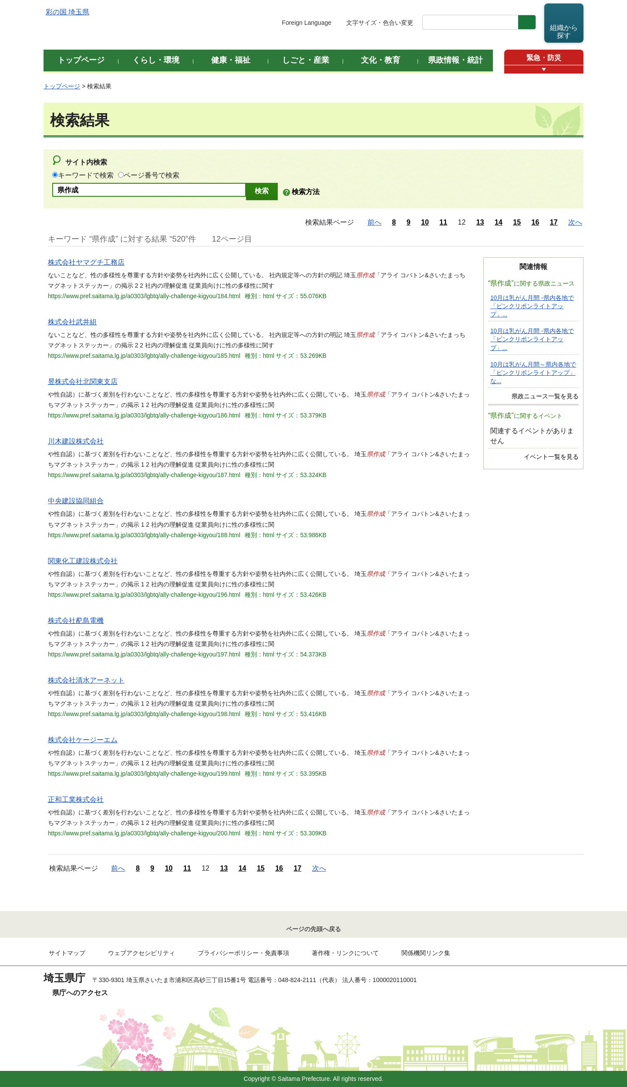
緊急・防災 (543, 57)
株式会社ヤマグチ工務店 (86, 262)
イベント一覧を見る (551, 457)
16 (535, 222)
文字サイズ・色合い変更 (379, 22)
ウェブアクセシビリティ (141, 952)
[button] (543, 69)
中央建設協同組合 (76, 501)
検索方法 (306, 191)
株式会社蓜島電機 (76, 620)
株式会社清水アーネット (86, 680)
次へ (575, 222)
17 (554, 222)
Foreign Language (306, 22)
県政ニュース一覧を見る (545, 396)
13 (480, 222)
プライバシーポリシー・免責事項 (243, 952)
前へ (374, 222)
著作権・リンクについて (345, 952)
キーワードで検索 (86, 175)
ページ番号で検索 (151, 175)
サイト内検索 (86, 162)
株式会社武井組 (72, 322)
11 (443, 222)
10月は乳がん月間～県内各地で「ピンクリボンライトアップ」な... (533, 372)
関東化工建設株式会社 (83, 561)
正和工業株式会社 (76, 799)
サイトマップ (67, 952)
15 (517, 222)
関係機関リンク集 (425, 952)
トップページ (62, 86)
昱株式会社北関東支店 (83, 381)
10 (425, 222)
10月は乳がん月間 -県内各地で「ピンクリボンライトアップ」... (532, 306)
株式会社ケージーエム (83, 740)
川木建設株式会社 (76, 441)
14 (498, 222)
